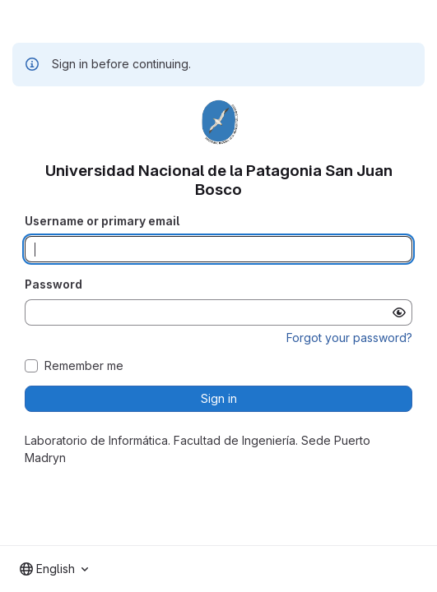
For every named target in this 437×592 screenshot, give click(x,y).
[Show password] (399, 312)
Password (53, 284)
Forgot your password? (349, 338)
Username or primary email (102, 221)
